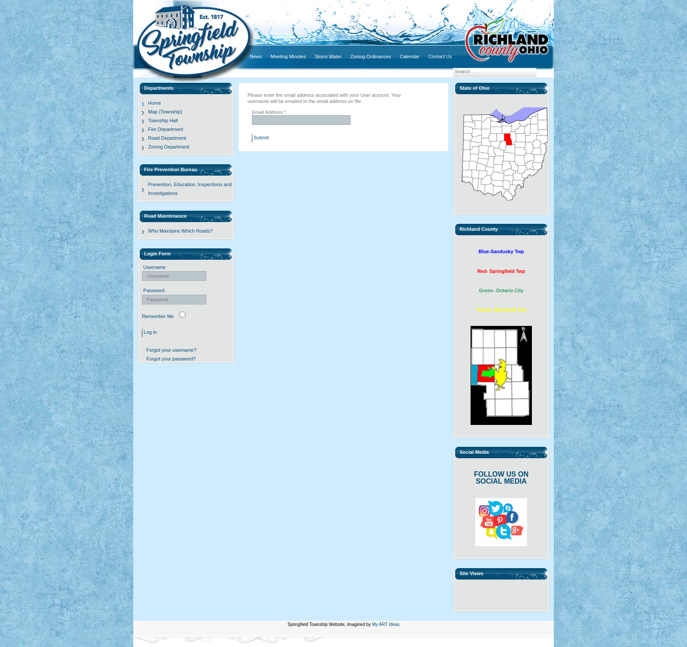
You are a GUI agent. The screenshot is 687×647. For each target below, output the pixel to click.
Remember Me (158, 316)
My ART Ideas (385, 624)
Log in (150, 332)
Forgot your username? (171, 350)
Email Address (269, 112)
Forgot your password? (171, 358)
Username (154, 267)
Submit (261, 137)
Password (153, 290)
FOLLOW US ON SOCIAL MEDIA (501, 477)
